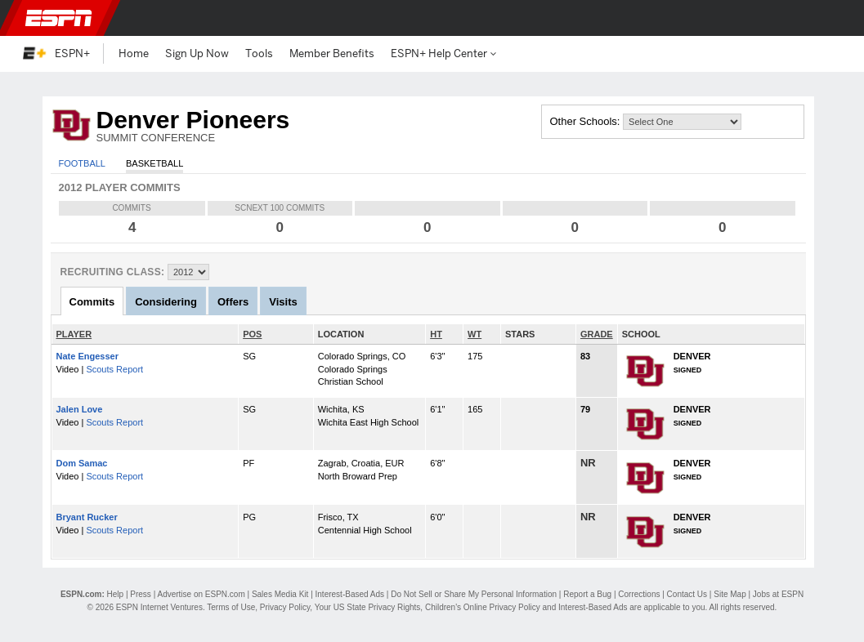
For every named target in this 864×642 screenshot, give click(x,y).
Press (140, 594)
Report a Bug (587, 594)
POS (252, 334)
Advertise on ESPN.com (200, 594)
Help (115, 594)
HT (436, 334)
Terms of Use (231, 607)
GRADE (596, 334)
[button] (833, 18)
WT (474, 334)
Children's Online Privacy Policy (482, 607)
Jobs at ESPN (778, 594)
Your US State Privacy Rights (368, 607)
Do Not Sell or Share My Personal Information (474, 594)
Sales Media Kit (280, 594)
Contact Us (687, 594)
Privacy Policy (285, 607)
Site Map (729, 594)
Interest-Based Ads (350, 594)
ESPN (59, 18)
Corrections (639, 594)
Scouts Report (114, 369)
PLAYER (74, 334)
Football (82, 163)
